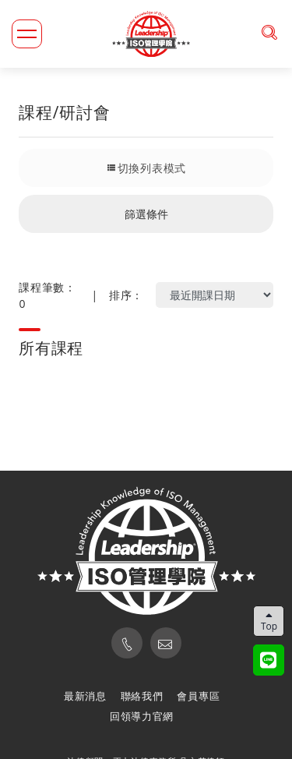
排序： (126, 295)
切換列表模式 (146, 168)
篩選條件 (146, 214)
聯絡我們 (142, 696)
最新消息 (85, 696)
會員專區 (198, 696)
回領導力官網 (142, 716)
